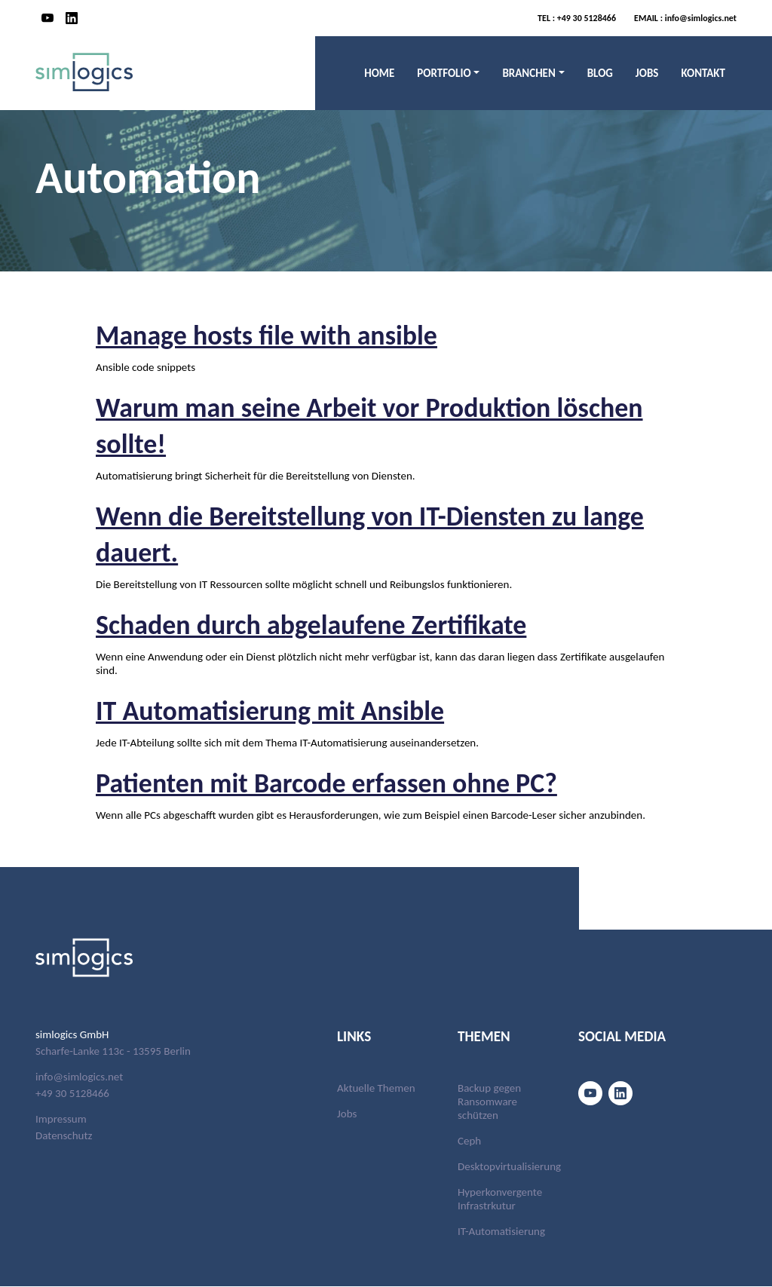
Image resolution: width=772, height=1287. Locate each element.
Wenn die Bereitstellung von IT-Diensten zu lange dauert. (364, 533)
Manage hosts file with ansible (286, 334)
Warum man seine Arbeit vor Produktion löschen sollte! (349, 424)
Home (379, 73)
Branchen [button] (528, 73)
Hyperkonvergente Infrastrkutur (500, 1199)
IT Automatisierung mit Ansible (290, 709)
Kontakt (703, 73)
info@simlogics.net (685, 18)
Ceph (469, 1141)
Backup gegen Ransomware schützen (489, 1102)
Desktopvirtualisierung (509, 1167)
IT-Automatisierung (501, 1232)
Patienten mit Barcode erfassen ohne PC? (353, 782)
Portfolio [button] (443, 73)
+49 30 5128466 (577, 18)
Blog (600, 73)
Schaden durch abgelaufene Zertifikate (336, 623)
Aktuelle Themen (376, 1088)
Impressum (61, 1119)
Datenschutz (63, 1135)
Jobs (647, 73)
